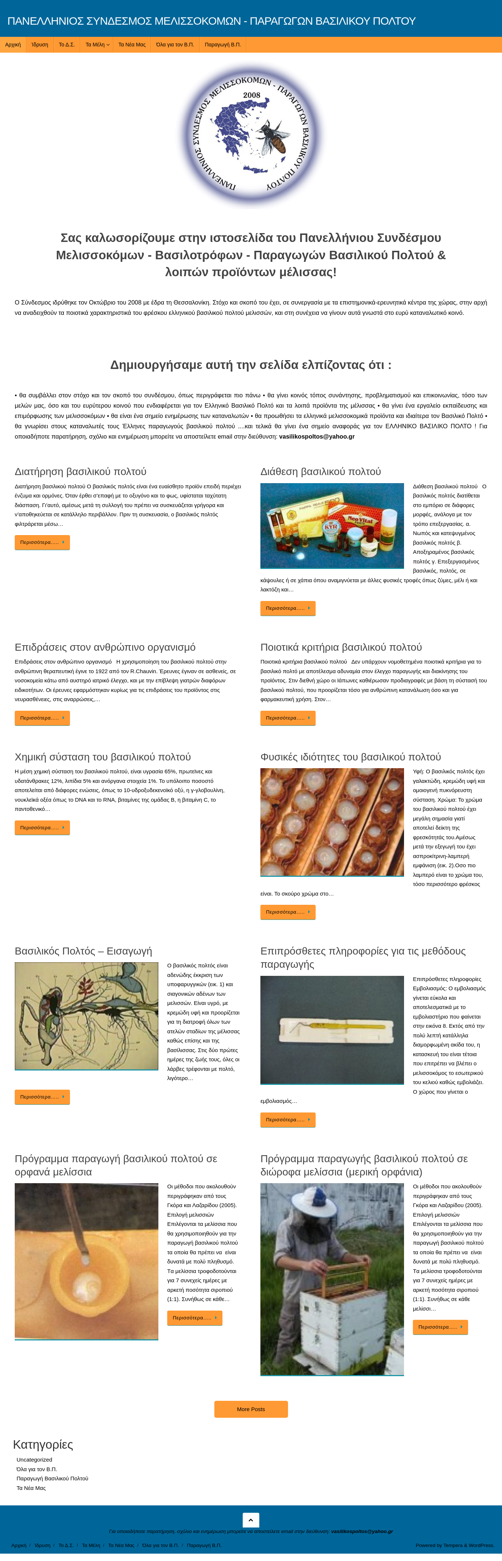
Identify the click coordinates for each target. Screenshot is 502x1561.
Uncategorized (34, 1459)
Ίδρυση (42, 1545)
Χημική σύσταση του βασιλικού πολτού (103, 757)
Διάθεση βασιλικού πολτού (320, 471)
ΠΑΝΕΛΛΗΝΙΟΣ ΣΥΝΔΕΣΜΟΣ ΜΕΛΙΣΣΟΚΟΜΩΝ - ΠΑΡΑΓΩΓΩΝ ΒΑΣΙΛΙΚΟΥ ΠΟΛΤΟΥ (211, 21)
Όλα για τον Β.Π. (37, 1469)
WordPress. (482, 1545)
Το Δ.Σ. (66, 1545)
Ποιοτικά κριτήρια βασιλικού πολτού (341, 647)
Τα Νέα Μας (31, 1488)
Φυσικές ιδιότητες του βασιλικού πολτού (350, 757)
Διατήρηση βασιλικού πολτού (81, 471)
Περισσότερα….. (43, 542)
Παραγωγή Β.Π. (204, 1545)
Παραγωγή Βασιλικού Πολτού (52, 1478)
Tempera (453, 1545)
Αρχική (19, 1545)
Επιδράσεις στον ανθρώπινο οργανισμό (105, 647)
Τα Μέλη (91, 1545)
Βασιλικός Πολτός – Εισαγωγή (83, 951)
